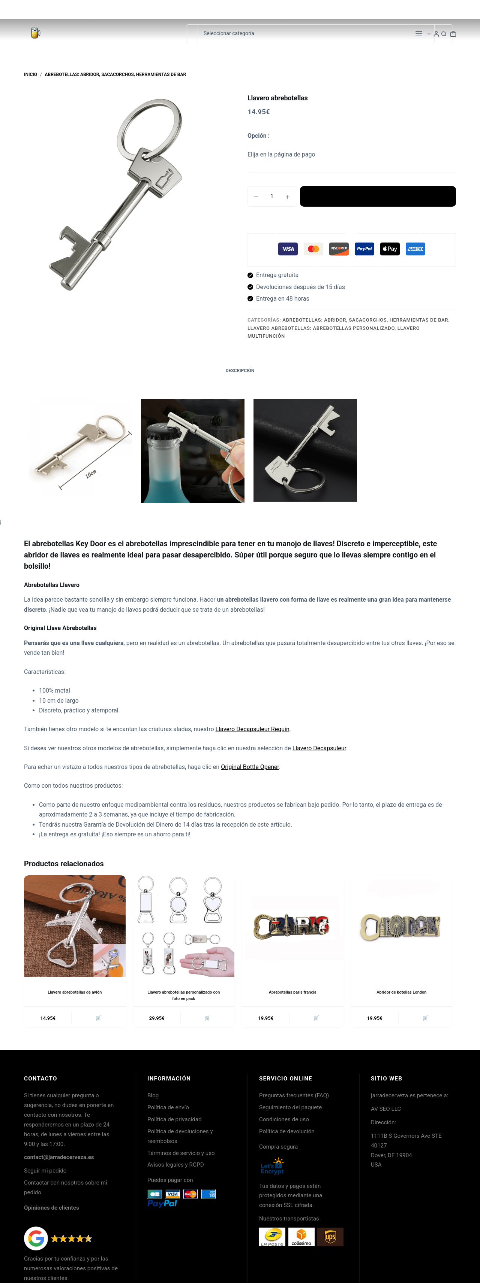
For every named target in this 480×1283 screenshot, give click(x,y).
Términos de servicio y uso (181, 1154)
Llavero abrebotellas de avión (74, 992)
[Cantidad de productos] (272, 196)
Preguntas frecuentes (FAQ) (294, 1097)
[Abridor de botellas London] (402, 926)
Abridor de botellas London (401, 992)
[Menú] (419, 33)
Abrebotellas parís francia (293, 992)
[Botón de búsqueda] (443, 33)
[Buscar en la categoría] (316, 33)
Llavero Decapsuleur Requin (253, 729)
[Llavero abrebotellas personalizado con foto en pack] (184, 926)
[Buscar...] (192, 33)
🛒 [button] (97, 1019)
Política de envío (168, 1109)
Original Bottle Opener (250, 766)
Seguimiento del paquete (290, 1109)
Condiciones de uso (284, 1121)
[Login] (436, 34)
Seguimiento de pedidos (428, 9)
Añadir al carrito (378, 196)
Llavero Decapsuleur (319, 748)
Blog (153, 1097)
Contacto (379, 9)
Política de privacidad (174, 1121)
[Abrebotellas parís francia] (293, 926)
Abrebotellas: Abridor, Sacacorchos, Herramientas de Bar (365, 320)
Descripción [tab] (240, 370)
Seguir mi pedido (45, 1172)
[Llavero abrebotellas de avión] (75, 926)
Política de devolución (287, 1133)
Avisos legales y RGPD (175, 1166)
